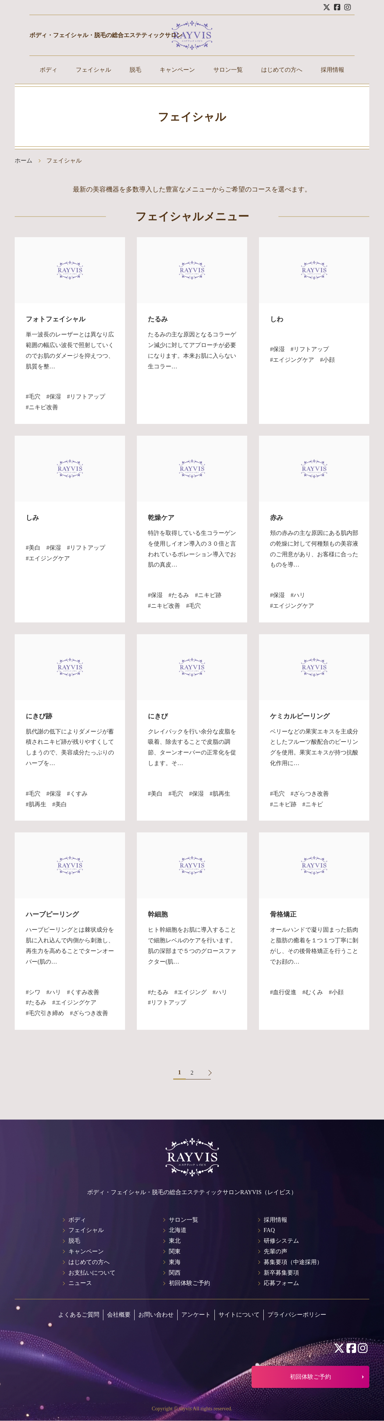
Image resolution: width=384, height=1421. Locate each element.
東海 (175, 1262)
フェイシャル (93, 70)
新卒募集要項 (281, 1273)
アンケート (196, 1314)
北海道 (177, 1230)
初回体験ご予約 (189, 1283)
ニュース (80, 1283)
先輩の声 (275, 1251)
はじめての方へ (281, 70)
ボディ (48, 70)
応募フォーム (281, 1283)
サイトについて (239, 1314)
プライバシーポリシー (296, 1314)
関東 (175, 1251)
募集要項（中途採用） (293, 1262)
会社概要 (119, 1314)
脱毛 (135, 70)
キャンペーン (177, 70)
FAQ (269, 1230)
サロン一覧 (228, 70)
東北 (175, 1241)
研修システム (281, 1241)
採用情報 (332, 70)
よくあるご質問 (78, 1314)
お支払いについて (91, 1273)
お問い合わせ (156, 1314)
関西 (175, 1273)
